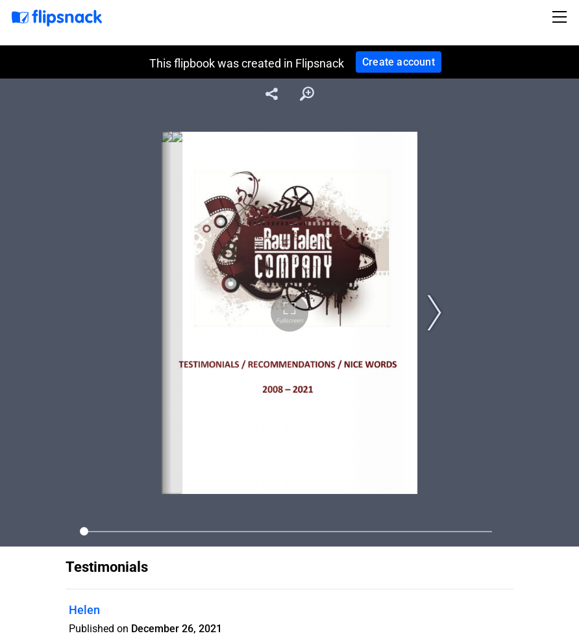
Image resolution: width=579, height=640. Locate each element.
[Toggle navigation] (561, 16)
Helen (84, 610)
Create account (398, 62)
